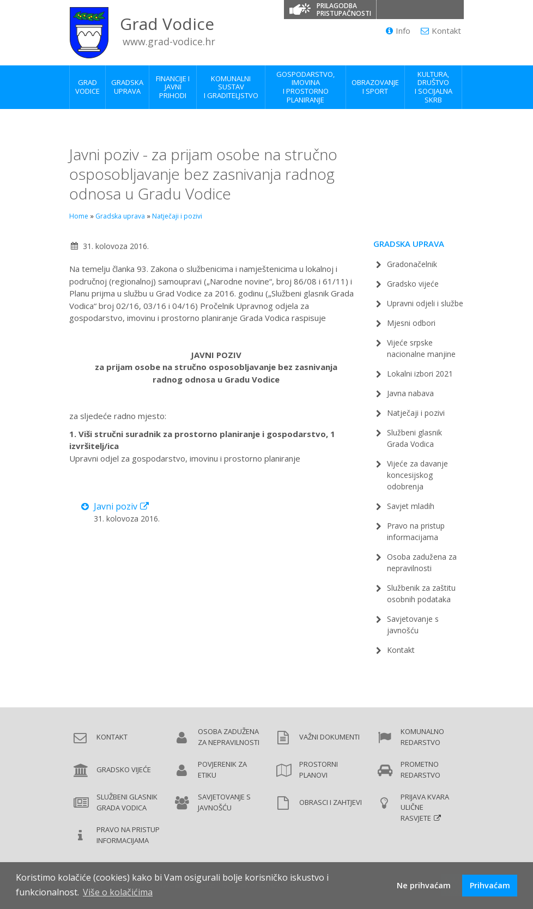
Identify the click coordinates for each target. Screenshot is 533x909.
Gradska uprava (120, 216)
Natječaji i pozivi (177, 216)
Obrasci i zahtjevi (330, 802)
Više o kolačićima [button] (118, 892)
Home (78, 216)
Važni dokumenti (329, 737)
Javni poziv (115, 506)
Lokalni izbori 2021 (420, 373)
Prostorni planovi (318, 769)
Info (398, 30)
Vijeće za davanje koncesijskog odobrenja (417, 475)
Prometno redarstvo (420, 769)
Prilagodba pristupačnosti (344, 9)
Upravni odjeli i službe (425, 303)
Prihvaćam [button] (490, 885)
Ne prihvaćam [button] (424, 885)
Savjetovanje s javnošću (224, 802)
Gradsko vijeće (413, 283)
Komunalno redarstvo (422, 736)
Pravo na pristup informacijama (128, 835)
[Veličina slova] (409, 9)
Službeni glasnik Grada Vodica (127, 802)
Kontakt (441, 30)
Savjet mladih (410, 506)
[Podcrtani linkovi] (431, 9)
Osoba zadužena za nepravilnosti (228, 736)
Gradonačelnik (412, 264)
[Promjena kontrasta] (387, 9)
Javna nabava (410, 393)
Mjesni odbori (411, 323)
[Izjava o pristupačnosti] (453, 9)
